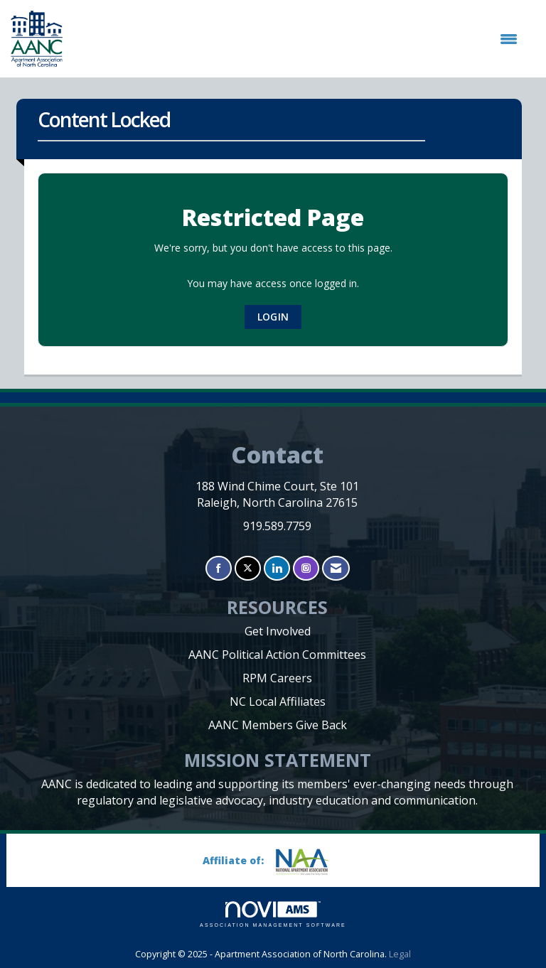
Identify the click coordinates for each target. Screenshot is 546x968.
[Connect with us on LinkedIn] (277, 568)
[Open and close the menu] (297, 39)
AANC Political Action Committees (277, 654)
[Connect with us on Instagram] (306, 568)
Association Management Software (273, 914)
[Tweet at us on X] (248, 568)
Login (273, 316)
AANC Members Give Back (277, 725)
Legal (400, 954)
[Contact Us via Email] (336, 568)
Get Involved (278, 631)
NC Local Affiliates (278, 701)
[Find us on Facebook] (218, 568)
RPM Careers (277, 678)
